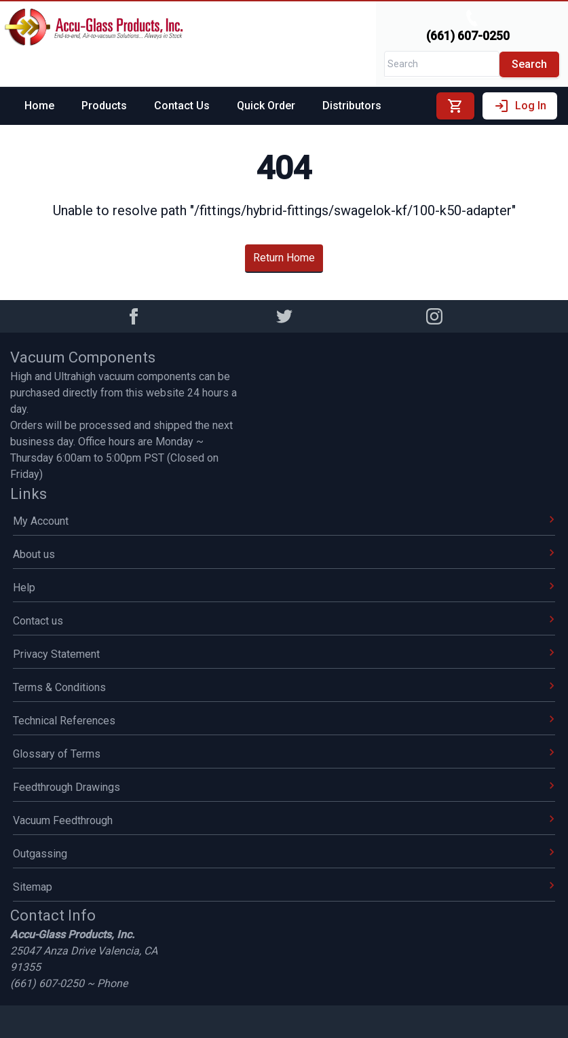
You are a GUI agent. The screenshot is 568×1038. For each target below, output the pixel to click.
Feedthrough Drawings (284, 787)
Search (529, 64)
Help (284, 587)
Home (39, 105)
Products (104, 105)
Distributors (351, 105)
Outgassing (284, 853)
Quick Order (266, 105)
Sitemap (284, 887)
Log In (519, 106)
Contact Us (182, 105)
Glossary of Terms (284, 753)
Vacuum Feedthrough (284, 820)
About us (284, 554)
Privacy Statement (284, 654)
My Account (284, 521)
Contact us (284, 620)
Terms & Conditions (284, 687)
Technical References (284, 720)
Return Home (284, 257)
